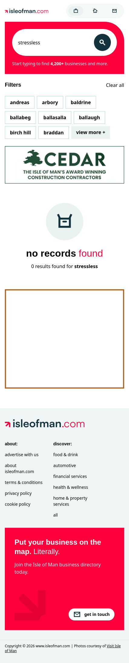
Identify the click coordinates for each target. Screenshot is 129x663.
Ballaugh (89, 117)
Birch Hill (20, 132)
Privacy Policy (18, 493)
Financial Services (70, 476)
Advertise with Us (21, 454)
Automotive (64, 465)
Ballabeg (20, 117)
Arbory (50, 102)
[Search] (102, 42)
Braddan (54, 132)
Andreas (19, 102)
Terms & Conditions (24, 482)
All (55, 515)
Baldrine (81, 102)
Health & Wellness (70, 487)
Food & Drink (65, 454)
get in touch (91, 614)
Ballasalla (55, 117)
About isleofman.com (19, 468)
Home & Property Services (70, 501)
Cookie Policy (17, 504)
